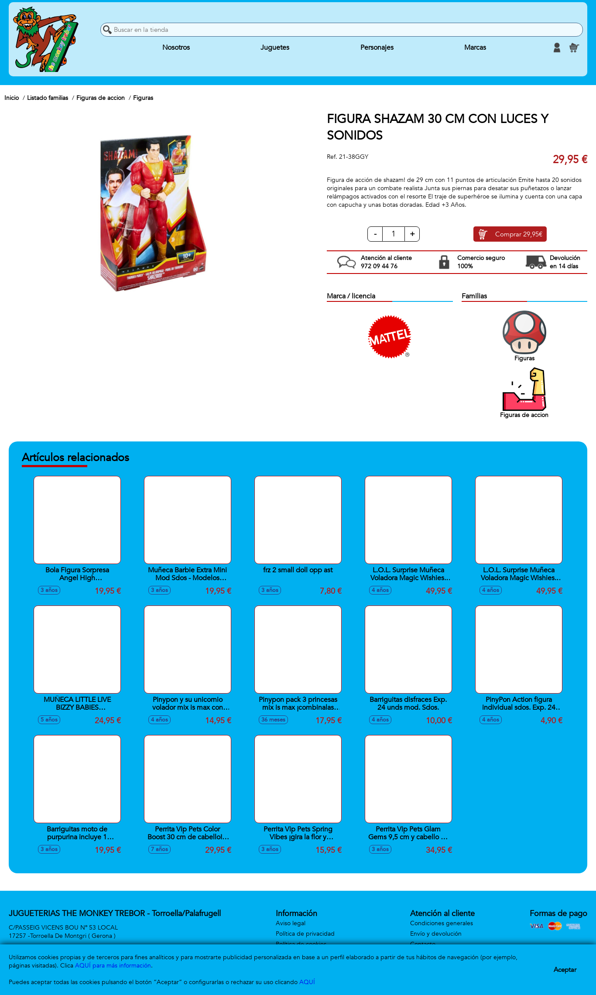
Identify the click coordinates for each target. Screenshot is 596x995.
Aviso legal (290, 923)
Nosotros (176, 47)
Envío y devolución (436, 934)
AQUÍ (307, 982)
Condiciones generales (441, 923)
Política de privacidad (305, 934)
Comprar (518, 234)
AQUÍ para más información (113, 965)
